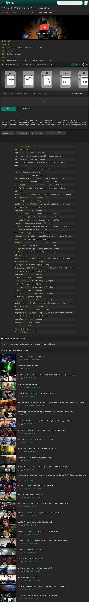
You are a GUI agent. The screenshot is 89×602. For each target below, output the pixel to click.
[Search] (80, 3)
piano (12, 93)
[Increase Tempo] (18, 64)
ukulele (19, 93)
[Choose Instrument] (45, 93)
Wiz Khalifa (20, 8)
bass (40, 93)
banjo (33, 93)
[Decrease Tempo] (2, 64)
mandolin (26, 93)
